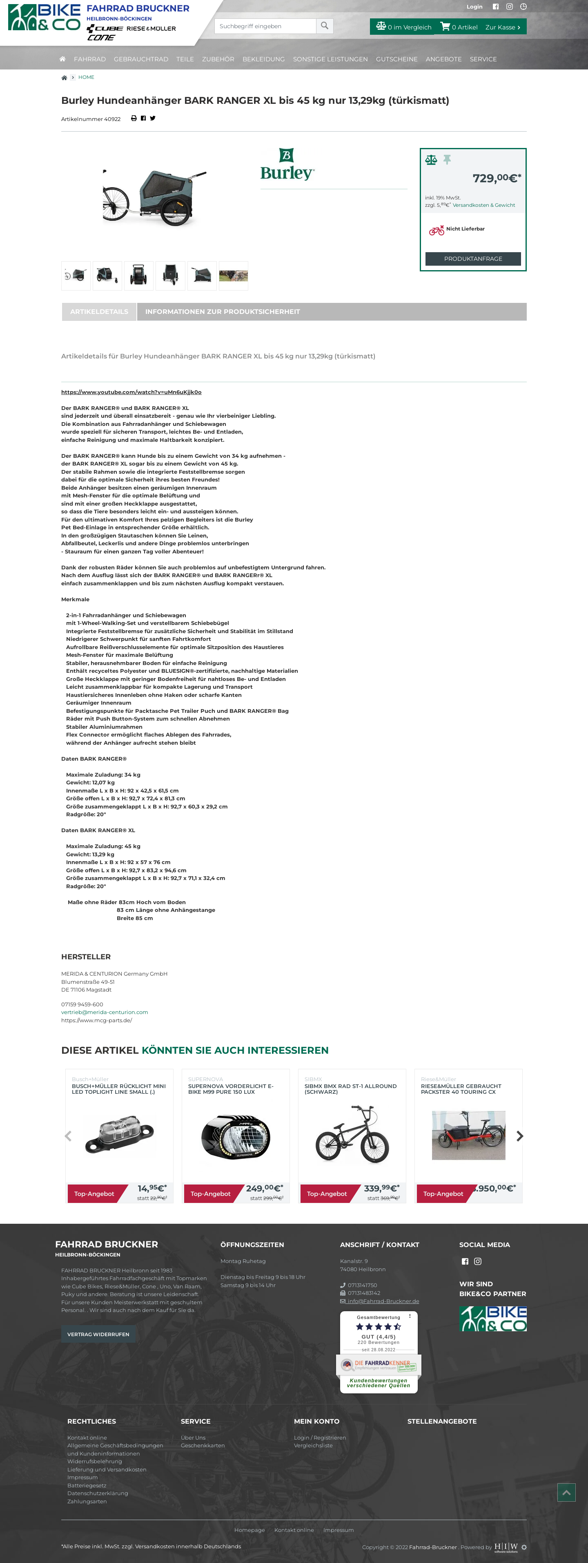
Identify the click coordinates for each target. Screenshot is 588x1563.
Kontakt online (87, 1437)
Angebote (444, 59)
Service (483, 59)
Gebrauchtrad (141, 59)
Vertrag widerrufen (98, 1334)
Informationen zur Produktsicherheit (222, 312)
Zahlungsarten (87, 1501)
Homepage (249, 1530)
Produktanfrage (473, 258)
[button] (519, 1136)
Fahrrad (90, 59)
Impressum (82, 1477)
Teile (185, 59)
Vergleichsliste (313, 1445)
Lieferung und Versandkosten (107, 1469)
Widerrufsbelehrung (94, 1461)
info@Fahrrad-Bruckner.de (379, 1301)
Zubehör (218, 59)
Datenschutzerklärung (97, 1493)
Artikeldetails (99, 312)
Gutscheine (397, 59)
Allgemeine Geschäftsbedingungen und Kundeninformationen (115, 1449)
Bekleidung (264, 59)
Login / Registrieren (320, 1437)
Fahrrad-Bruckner (433, 1547)
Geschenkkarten (203, 1445)
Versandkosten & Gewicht (484, 205)
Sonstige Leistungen (330, 59)
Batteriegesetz (87, 1485)
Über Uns (193, 1437)
